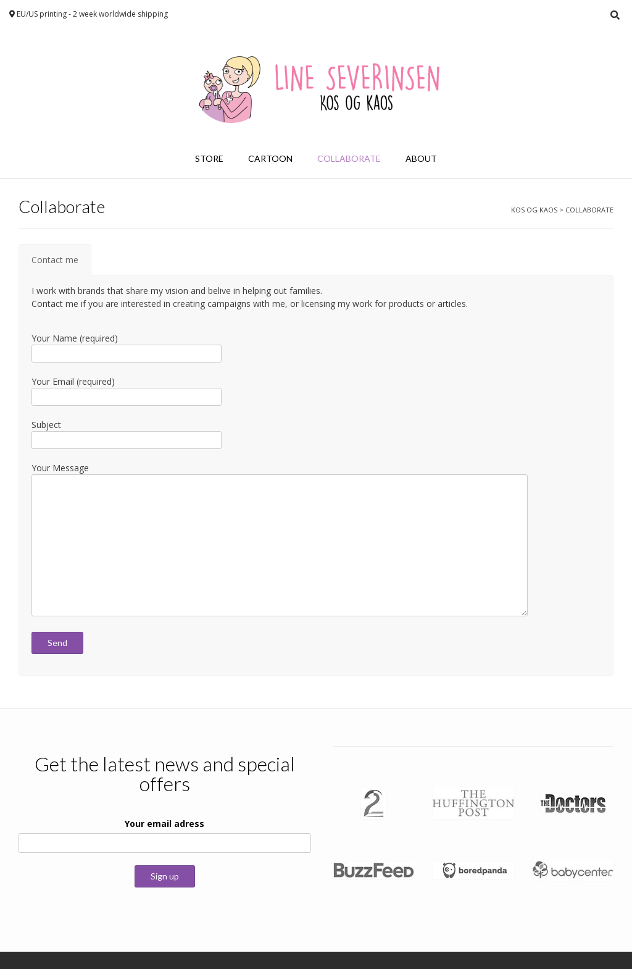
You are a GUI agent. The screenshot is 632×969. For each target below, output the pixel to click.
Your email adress (164, 823)
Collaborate (349, 158)
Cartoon (270, 158)
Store (209, 158)
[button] (373, 803)
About (421, 158)
